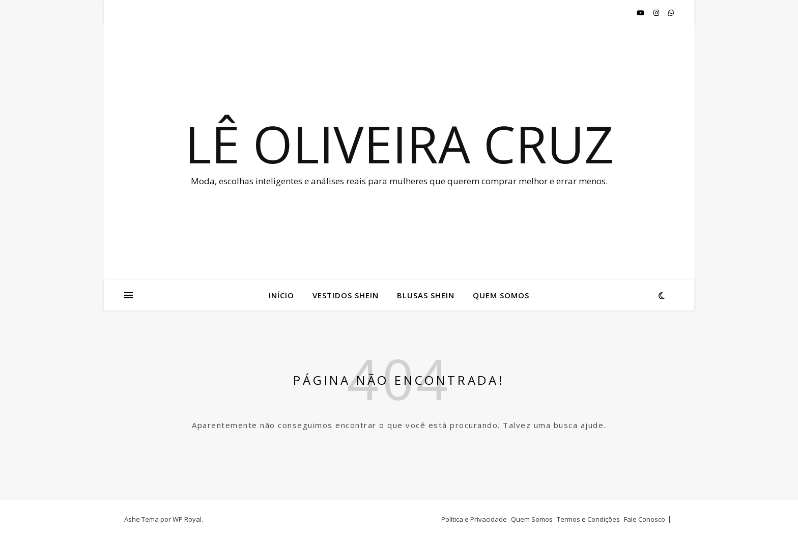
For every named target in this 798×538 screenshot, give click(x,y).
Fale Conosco (644, 519)
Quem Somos (501, 295)
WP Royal (187, 519)
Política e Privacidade (474, 519)
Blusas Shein (425, 295)
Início (281, 295)
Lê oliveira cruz (399, 143)
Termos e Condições (588, 519)
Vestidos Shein (345, 295)
